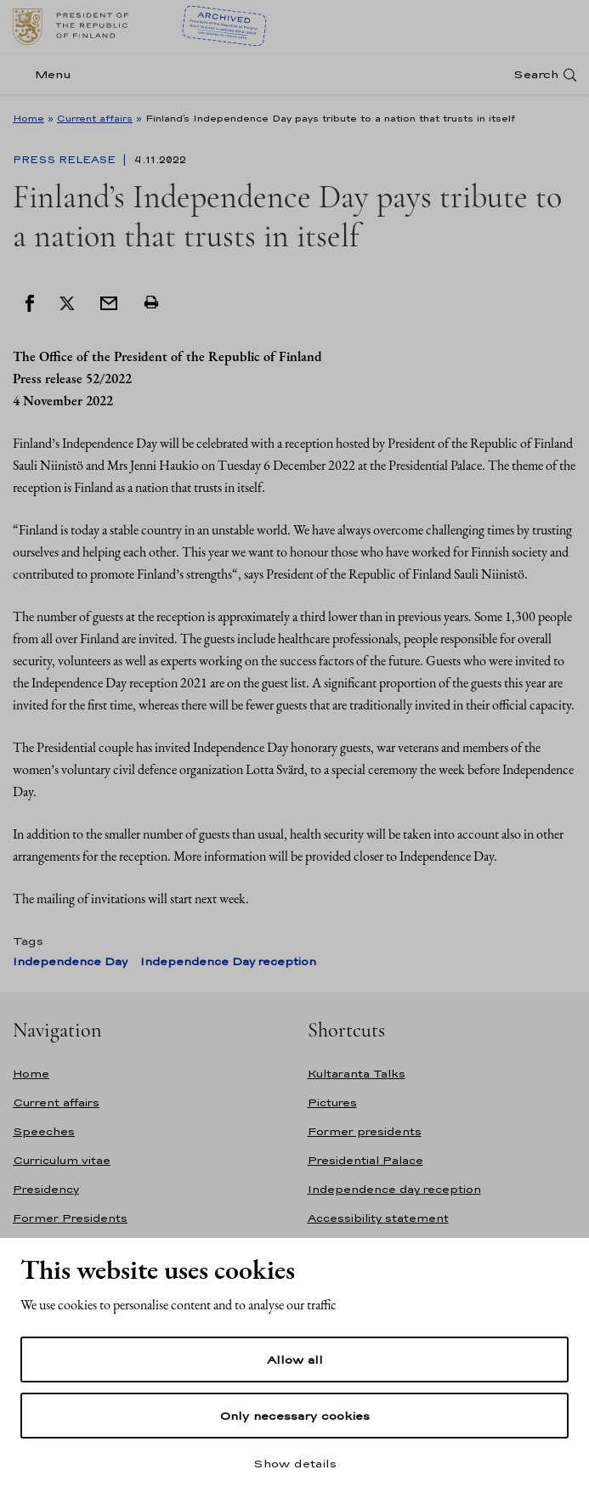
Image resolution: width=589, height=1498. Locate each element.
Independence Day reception (228, 961)
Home (28, 118)
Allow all (295, 1359)
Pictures (332, 1102)
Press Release (66, 160)
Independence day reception (394, 1189)
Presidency (46, 1189)
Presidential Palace (365, 1160)
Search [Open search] (535, 74)
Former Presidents (70, 1218)
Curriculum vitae (61, 1160)
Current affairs (95, 118)
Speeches (44, 1131)
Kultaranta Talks (356, 1073)
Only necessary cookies (294, 1415)
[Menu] (47, 74)
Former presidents (365, 1131)
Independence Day (70, 961)
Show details (295, 1463)
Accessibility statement (378, 1218)
